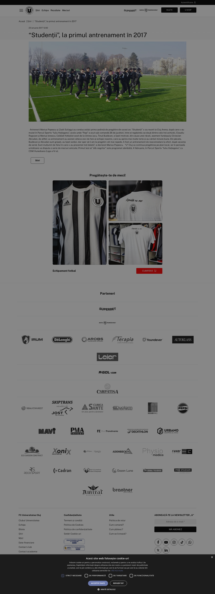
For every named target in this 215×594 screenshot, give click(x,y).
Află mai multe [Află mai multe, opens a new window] (117, 570)
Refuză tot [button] (118, 583)
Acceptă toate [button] (98, 583)
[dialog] (107, 574)
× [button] (212, 557)
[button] (107, 589)
